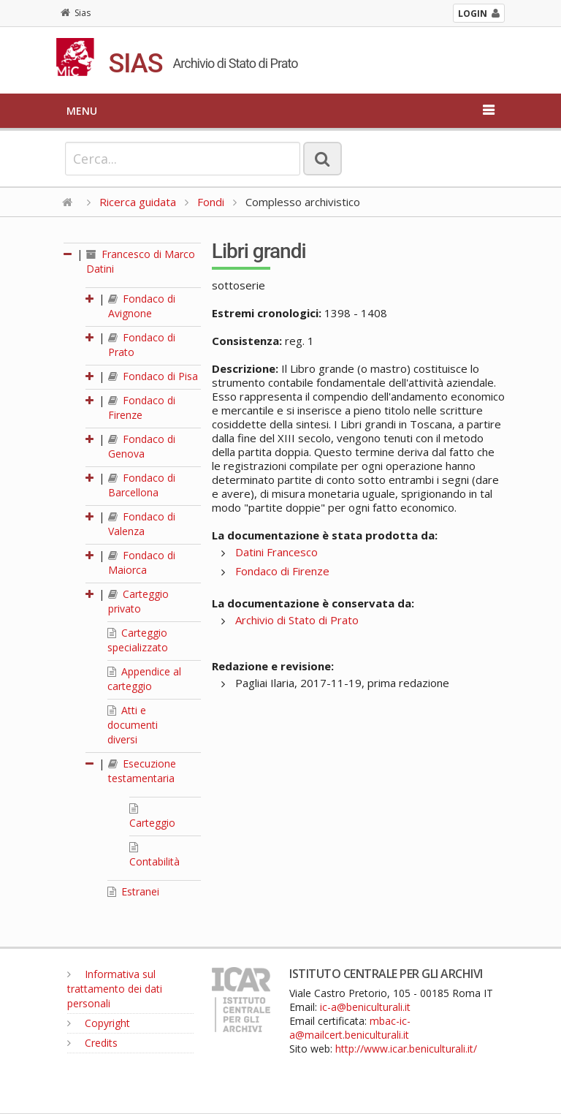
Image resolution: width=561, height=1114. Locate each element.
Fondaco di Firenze (141, 407)
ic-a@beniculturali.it (365, 1007)
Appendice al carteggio (144, 678)
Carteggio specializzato (137, 640)
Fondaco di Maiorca (141, 562)
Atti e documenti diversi (132, 724)
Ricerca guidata (137, 201)
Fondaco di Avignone (141, 306)
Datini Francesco (276, 552)
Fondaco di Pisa (153, 376)
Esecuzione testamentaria (142, 771)
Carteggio (152, 816)
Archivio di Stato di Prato (297, 620)
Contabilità (154, 855)
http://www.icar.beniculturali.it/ (406, 1049)
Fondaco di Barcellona (141, 485)
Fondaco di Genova (141, 446)
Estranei (133, 891)
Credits (92, 1043)
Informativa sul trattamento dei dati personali (114, 988)
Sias (76, 13)
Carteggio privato (138, 601)
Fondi (210, 201)
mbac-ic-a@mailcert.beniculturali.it (350, 1028)
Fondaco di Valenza (141, 523)
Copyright (98, 1023)
